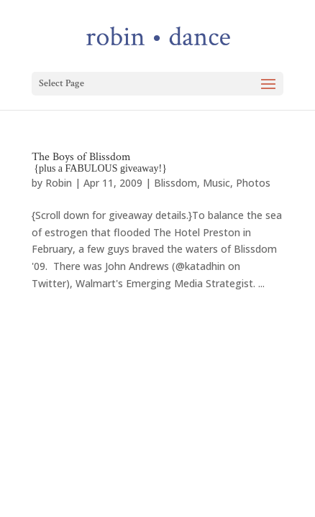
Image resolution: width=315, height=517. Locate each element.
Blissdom (175, 183)
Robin (58, 183)
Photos (253, 183)
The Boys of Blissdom (99, 161)
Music (216, 183)
